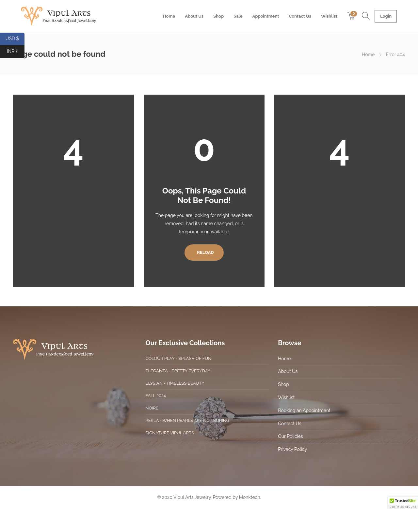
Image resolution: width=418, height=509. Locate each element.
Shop (218, 16)
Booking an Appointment (304, 410)
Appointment (265, 16)
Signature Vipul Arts (170, 432)
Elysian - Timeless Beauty (175, 383)
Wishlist (329, 16)
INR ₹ (15, 51)
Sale (237, 16)
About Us (194, 16)
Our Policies (290, 436)
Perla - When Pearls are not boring (188, 420)
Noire (152, 408)
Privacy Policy (292, 449)
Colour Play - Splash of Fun (179, 358)
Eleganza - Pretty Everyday (178, 370)
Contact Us (300, 16)
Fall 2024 (156, 395)
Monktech (249, 497)
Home (169, 16)
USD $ (15, 39)
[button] (403, 503)
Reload (204, 252)
